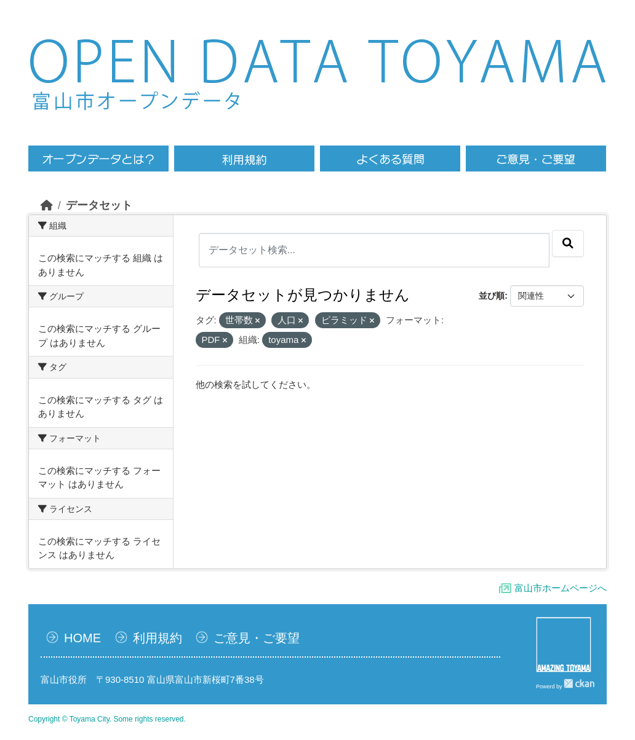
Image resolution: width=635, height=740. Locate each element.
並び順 (492, 296)
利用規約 (157, 638)
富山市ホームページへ (560, 588)
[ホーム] (47, 205)
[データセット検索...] (374, 250)
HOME (82, 638)
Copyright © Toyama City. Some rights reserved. (107, 719)
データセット (99, 205)
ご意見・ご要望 (257, 638)
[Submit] (568, 243)
